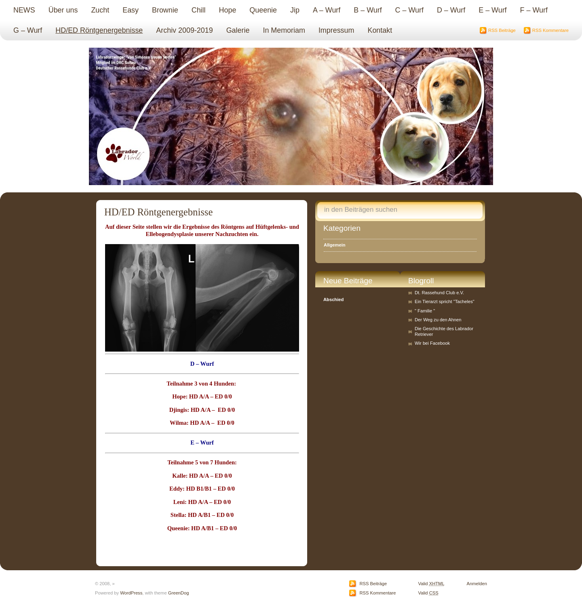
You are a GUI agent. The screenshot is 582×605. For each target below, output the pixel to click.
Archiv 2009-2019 (184, 30)
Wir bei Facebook (432, 343)
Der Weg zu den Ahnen (438, 319)
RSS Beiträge (502, 30)
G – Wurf (27, 30)
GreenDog (178, 592)
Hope (227, 10)
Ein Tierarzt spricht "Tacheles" (444, 301)
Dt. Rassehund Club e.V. (439, 292)
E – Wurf (492, 10)
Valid (431, 583)
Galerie (238, 30)
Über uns (63, 10)
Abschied (333, 299)
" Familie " (425, 310)
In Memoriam (284, 30)
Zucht (100, 10)
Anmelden (477, 583)
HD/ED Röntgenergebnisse (99, 30)
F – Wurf (534, 10)
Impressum (336, 30)
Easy (130, 10)
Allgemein (334, 244)
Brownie (165, 10)
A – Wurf (326, 10)
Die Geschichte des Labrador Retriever (444, 331)
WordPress (131, 592)
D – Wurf (451, 10)
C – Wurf (409, 10)
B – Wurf (368, 10)
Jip (294, 10)
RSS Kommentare (550, 30)
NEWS (24, 10)
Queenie (263, 10)
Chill (199, 10)
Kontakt (379, 30)
